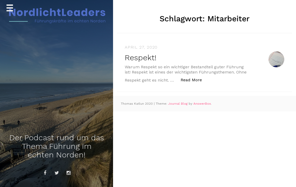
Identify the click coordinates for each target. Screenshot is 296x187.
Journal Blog (178, 103)
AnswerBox (202, 103)
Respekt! (140, 57)
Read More (194, 79)
